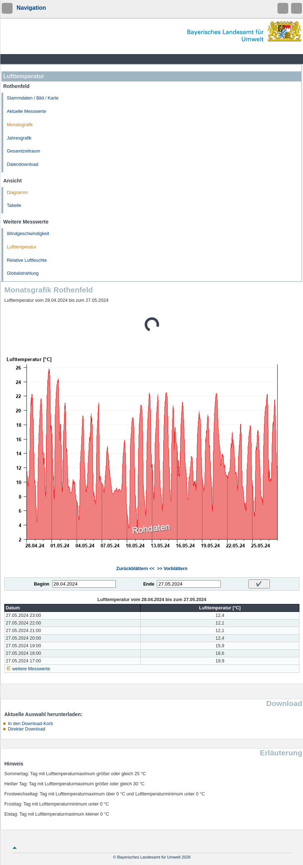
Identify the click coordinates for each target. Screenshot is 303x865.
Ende (148, 584)
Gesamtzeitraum (23, 151)
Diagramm (17, 192)
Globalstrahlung (23, 273)
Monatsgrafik (20, 124)
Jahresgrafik (19, 138)
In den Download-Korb (30, 723)
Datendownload (23, 164)
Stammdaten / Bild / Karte (33, 98)
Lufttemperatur (21, 247)
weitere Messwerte (31, 668)
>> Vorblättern (172, 568)
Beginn (41, 584)
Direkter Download (26, 729)
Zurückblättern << (135, 568)
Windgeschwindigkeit (28, 233)
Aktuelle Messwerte (26, 111)
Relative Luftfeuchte (27, 260)
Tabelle (14, 205)
